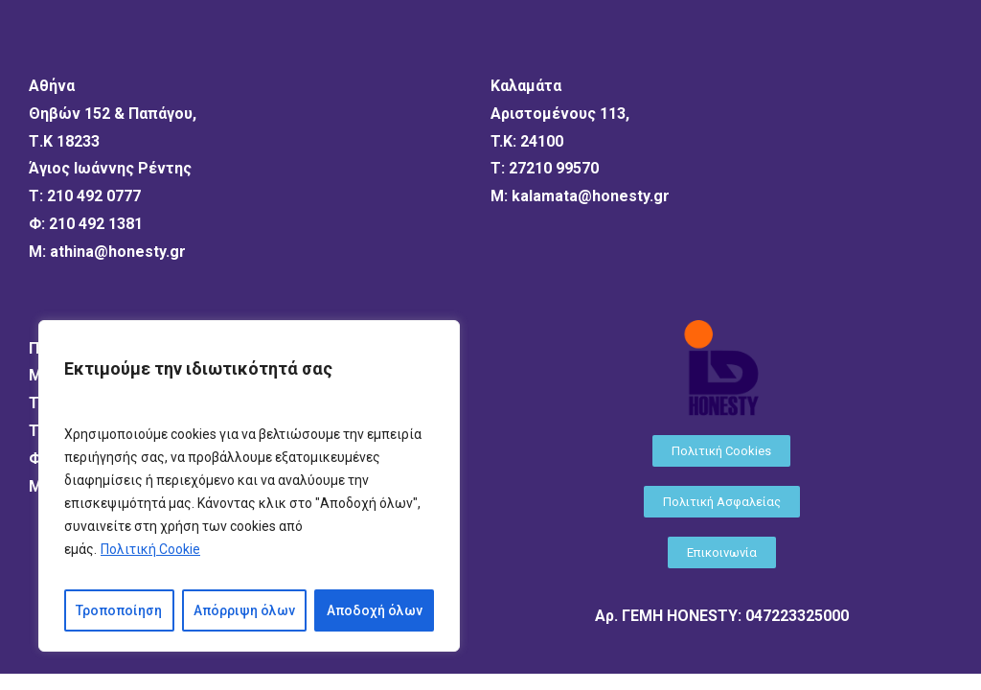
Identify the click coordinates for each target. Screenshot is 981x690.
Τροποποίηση (119, 610)
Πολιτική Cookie (150, 549)
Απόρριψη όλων (244, 610)
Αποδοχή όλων (374, 610)
